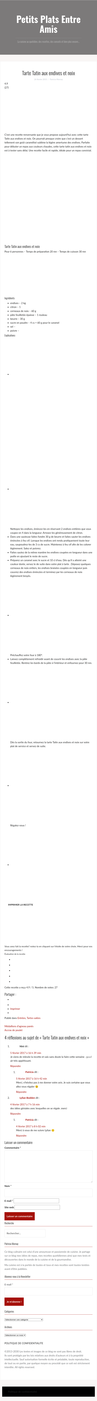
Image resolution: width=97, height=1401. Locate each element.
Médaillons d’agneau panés (18, 1026)
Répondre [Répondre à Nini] (15, 1066)
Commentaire (12, 1147)
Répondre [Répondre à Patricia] (21, 1091)
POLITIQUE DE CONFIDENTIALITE (23, 1343)
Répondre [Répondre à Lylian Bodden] (15, 1113)
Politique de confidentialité (22, 1391)
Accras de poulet (13, 1030)
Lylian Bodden (27, 1097)
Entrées (22, 1018)
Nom (7, 1185)
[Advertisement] (48, 111)
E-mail (8, 1200)
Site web (9, 1207)
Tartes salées (34, 1018)
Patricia (29, 1072)
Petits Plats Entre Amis (48, 23)
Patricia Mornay (56, 79)
